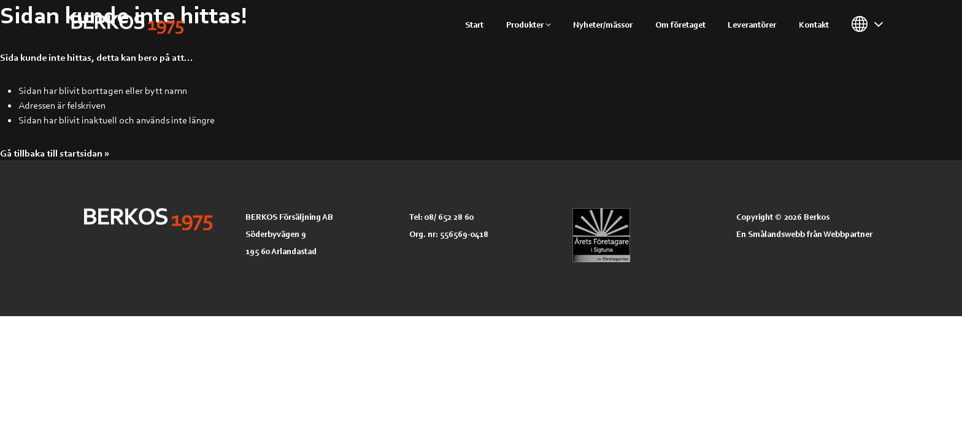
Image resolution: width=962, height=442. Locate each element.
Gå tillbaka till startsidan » (54, 153)
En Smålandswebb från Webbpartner (804, 233)
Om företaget (680, 24)
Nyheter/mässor (603, 24)
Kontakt (814, 24)
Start (474, 24)
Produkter (528, 24)
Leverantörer (752, 24)
